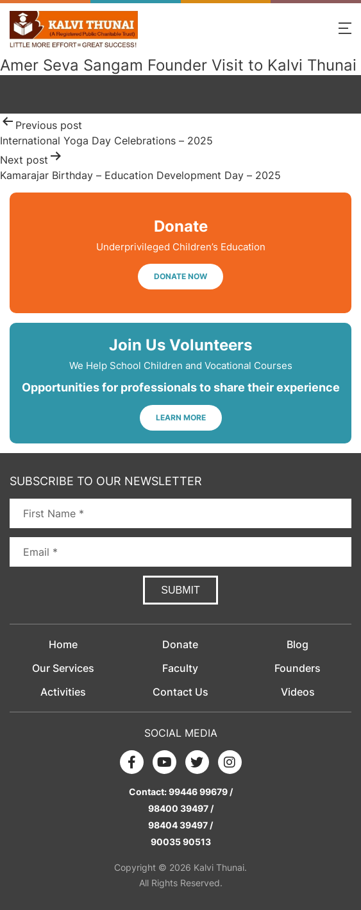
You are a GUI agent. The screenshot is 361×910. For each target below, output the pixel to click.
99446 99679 (198, 791)
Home (63, 644)
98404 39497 (178, 825)
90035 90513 (181, 841)
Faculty (180, 668)
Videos (298, 691)
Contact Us (180, 691)
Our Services (63, 668)
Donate (180, 644)
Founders (297, 668)
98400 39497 (178, 808)
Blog (297, 644)
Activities (63, 691)
